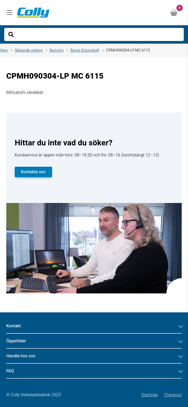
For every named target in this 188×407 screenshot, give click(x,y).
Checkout (173, 395)
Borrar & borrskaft (84, 50)
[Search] (94, 34)
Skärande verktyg (29, 50)
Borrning (56, 50)
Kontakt (94, 326)
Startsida (149, 395)
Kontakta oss (33, 172)
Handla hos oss (94, 356)
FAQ (94, 371)
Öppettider (94, 341)
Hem (4, 50)
